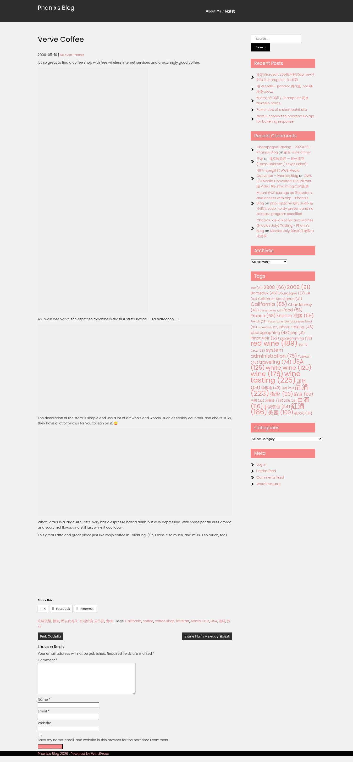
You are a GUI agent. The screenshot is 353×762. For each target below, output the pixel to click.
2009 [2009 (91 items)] (299, 287)
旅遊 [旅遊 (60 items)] (303, 394)
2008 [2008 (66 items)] (275, 287)
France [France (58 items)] (263, 316)
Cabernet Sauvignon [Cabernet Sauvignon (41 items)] (280, 298)
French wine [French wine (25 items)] (278, 321)
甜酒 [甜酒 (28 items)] (290, 401)
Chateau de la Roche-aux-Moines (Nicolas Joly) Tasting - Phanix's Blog (285, 225)
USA (214, 621)
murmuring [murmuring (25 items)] (268, 327)
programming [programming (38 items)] (296, 338)
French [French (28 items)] (259, 321)
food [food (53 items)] (293, 310)
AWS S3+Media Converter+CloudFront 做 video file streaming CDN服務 (284, 181)
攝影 (56, 621)
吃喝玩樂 (44, 621)
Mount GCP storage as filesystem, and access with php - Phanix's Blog (284, 198)
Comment (47, 660)
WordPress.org (269, 483)
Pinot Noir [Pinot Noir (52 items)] (265, 338)
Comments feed (270, 477)
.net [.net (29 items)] (257, 288)
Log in (261, 464)
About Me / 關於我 (220, 11)
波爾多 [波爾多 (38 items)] (274, 400)
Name (44, 705)
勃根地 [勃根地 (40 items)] (271, 387)
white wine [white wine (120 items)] (288, 368)
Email (44, 717)
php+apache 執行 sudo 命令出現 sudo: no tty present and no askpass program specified (285, 208)
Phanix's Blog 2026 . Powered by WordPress (73, 759)
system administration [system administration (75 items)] (274, 353)
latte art (182, 621)
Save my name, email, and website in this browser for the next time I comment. (103, 745)
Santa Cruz (200, 621)
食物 (109, 621)
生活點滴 (86, 621)
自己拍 (99, 621)
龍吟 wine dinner (297, 152)
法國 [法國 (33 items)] (257, 400)
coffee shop (165, 621)
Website (44, 728)
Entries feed (266, 470)
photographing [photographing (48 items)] (270, 332)
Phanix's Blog (56, 8)
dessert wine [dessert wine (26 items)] (271, 310)
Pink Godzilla (50, 636)
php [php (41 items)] (297, 332)
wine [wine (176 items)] (267, 373)
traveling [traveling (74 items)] (275, 362)
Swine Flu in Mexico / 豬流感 (207, 636)
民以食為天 (69, 621)
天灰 (260, 158)
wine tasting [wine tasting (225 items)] (276, 377)
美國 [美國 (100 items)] (280, 412)
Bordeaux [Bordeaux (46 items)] (264, 293)
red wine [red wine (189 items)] (274, 343)
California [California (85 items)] (269, 304)
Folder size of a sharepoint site (282, 109)
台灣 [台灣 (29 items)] (287, 388)
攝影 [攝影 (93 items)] (281, 394)
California (133, 621)
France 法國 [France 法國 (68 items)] (295, 315)
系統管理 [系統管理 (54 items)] (277, 407)
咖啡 (222, 621)
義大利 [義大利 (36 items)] (303, 413)
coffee (148, 621)
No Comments (72, 54)
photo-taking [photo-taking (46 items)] (296, 327)
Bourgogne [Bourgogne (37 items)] (292, 293)
